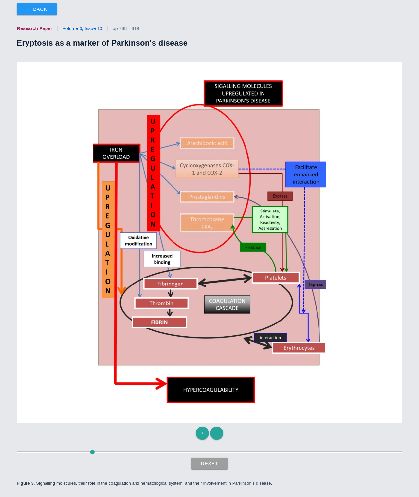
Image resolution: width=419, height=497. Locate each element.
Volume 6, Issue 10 (82, 28)
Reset (209, 463)
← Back (37, 9)
